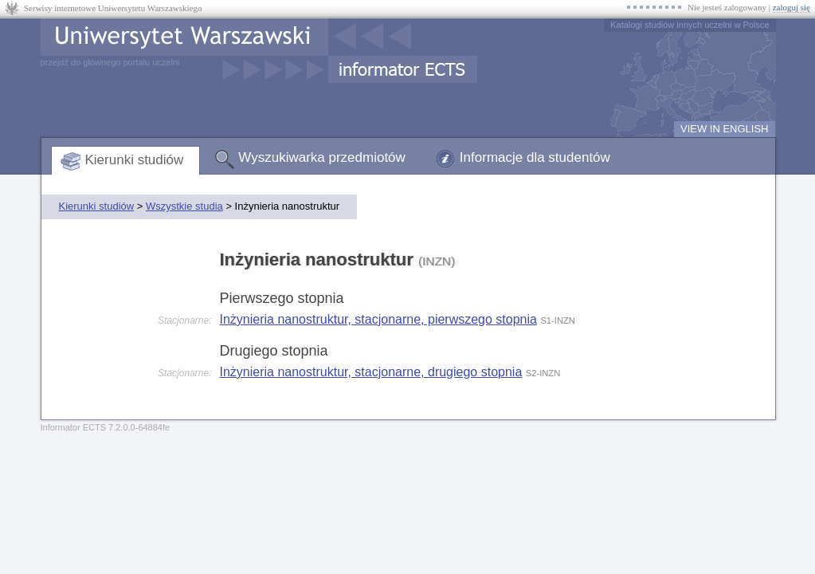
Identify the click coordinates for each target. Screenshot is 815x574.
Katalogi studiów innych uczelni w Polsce (689, 24)
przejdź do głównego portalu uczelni (110, 62)
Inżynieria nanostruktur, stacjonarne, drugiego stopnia (371, 372)
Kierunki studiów (134, 159)
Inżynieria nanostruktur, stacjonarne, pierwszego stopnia (378, 319)
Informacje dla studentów (535, 157)
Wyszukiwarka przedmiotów (322, 157)
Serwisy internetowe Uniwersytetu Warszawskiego (113, 8)
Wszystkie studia (184, 206)
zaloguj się (791, 7)
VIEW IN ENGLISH (724, 129)
